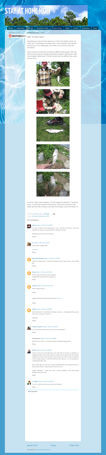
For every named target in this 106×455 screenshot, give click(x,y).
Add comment (32, 391)
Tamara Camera (37, 326)
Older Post (74, 445)
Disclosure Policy (42, 28)
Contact (75, 28)
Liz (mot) (35, 249)
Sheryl (34, 225)
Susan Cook (38, 214)
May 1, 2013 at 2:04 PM (52, 258)
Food (95, 28)
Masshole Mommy (38, 258)
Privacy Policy (57, 28)
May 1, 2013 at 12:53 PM (44, 225)
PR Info (30, 28)
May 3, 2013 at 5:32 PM (50, 326)
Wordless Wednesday (39, 216)
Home (11, 28)
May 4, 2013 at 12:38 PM (48, 338)
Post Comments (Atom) (43, 449)
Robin (34, 350)
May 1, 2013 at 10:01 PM (44, 272)
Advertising (20, 28)
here (59, 298)
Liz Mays (35, 381)
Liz (33, 243)
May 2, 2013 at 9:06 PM (44, 309)
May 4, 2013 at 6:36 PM (46, 381)
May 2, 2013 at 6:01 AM (45, 286)
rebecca (34, 286)
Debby (34, 309)
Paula (34, 272)
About (67, 28)
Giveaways (86, 28)
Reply (34, 236)
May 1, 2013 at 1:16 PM (42, 243)
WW (47, 216)
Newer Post (32, 445)
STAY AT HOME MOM (27, 11)
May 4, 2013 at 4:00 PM (44, 350)
